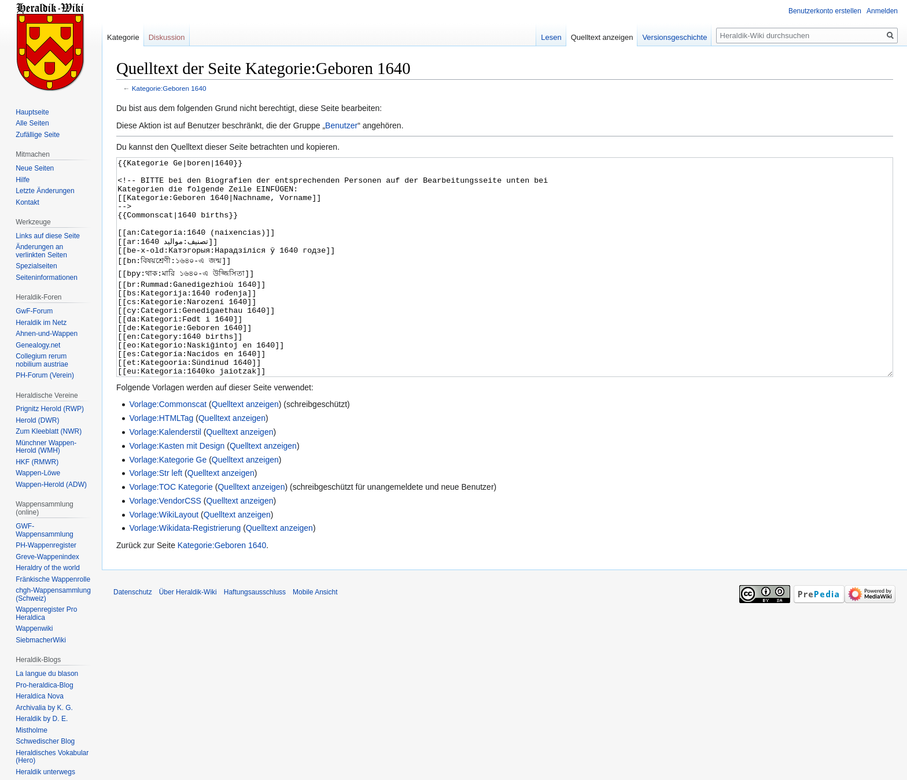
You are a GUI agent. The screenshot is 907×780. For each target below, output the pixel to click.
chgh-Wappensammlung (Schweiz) (53, 594)
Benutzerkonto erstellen (824, 11)
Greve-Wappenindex (47, 557)
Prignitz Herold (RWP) (50, 409)
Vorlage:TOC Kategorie (171, 530)
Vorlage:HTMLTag (161, 461)
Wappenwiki (34, 628)
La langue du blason (47, 674)
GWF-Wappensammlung (44, 530)
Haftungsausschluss (255, 635)
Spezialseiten (36, 266)
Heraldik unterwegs (45, 772)
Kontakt (27, 202)
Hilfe (23, 180)
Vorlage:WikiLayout (163, 558)
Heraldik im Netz (41, 323)
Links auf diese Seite (48, 236)
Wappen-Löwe (38, 473)
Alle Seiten (32, 123)
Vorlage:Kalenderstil (165, 475)
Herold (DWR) (37, 420)
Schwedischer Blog (45, 741)
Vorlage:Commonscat (168, 447)
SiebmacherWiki (41, 640)
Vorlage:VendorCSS (165, 544)
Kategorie (123, 37)
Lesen (551, 37)
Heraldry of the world (48, 568)
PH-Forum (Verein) (45, 375)
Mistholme (31, 730)
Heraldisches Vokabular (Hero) (52, 757)
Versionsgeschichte (674, 37)
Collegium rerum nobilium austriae (42, 360)
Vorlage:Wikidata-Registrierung (185, 571)
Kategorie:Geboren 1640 (169, 88)
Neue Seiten (35, 168)
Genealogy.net (38, 345)
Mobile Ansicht (315, 635)
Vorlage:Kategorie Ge (168, 503)
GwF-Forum (34, 311)
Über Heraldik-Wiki (188, 635)
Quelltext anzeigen (245, 447)
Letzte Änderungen (45, 191)
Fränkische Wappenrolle (53, 579)
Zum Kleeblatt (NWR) (49, 431)
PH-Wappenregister (46, 545)
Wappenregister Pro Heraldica (46, 613)
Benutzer (341, 125)
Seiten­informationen (47, 277)
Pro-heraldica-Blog (44, 685)
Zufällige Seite (38, 135)
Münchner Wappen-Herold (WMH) (46, 447)
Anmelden (882, 11)
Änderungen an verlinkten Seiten (41, 251)
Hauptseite (32, 112)
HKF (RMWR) (37, 462)
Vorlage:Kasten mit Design (176, 489)
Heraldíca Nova (40, 696)
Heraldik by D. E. (42, 719)
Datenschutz (132, 635)
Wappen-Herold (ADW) (51, 484)
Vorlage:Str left (155, 516)
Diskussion (167, 37)
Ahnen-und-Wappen (47, 334)
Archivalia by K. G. (44, 708)
